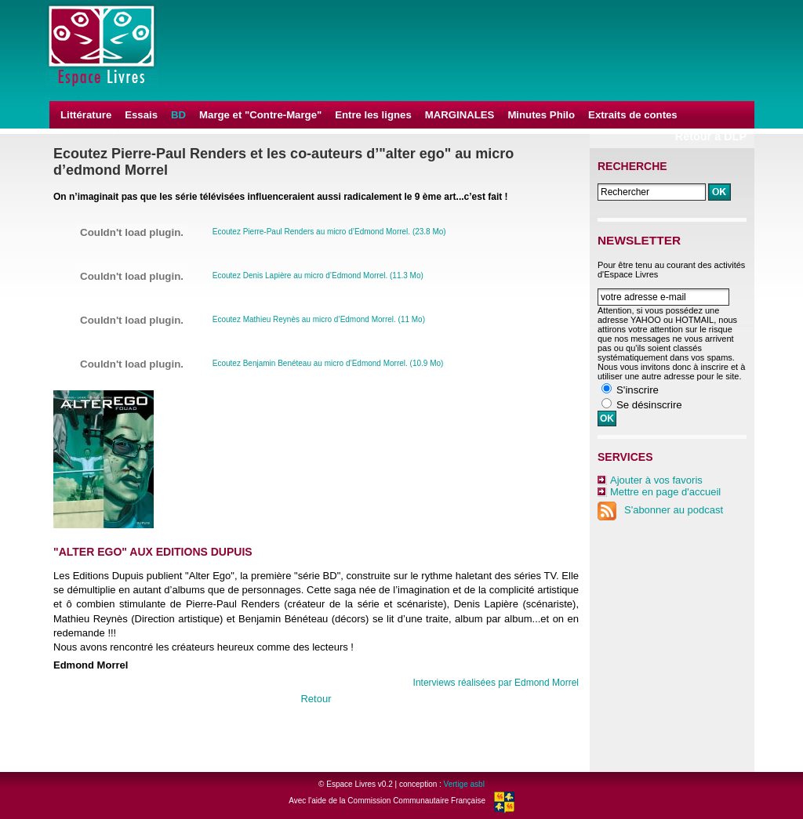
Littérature (85, 115)
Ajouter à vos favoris (656, 480)
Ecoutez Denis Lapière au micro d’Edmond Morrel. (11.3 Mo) (318, 275)
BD (178, 115)
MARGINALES (460, 115)
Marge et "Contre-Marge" (260, 115)
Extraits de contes (633, 115)
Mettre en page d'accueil (665, 492)
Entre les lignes (373, 115)
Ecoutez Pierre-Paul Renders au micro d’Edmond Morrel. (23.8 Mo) (329, 231)
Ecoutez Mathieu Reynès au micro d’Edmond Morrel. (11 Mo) (319, 319)
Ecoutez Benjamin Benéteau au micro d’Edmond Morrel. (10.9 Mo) (328, 363)
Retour (315, 699)
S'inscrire (637, 390)
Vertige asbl (464, 784)
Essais (141, 115)
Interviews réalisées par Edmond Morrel (496, 682)
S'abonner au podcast (660, 510)
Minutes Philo (541, 115)
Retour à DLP (711, 136)
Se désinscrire (649, 405)
